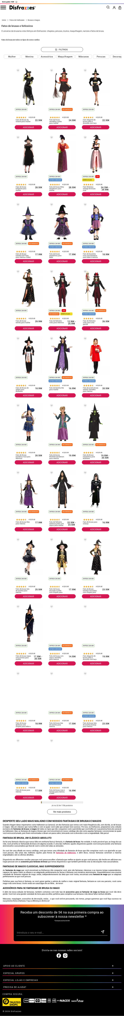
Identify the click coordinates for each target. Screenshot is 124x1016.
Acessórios (47, 56)
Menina (29, 56)
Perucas (101, 56)
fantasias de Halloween (66, 853)
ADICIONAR (28, 127)
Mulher (12, 56)
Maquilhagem (65, 56)
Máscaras (84, 56)
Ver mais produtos (62, 811)
